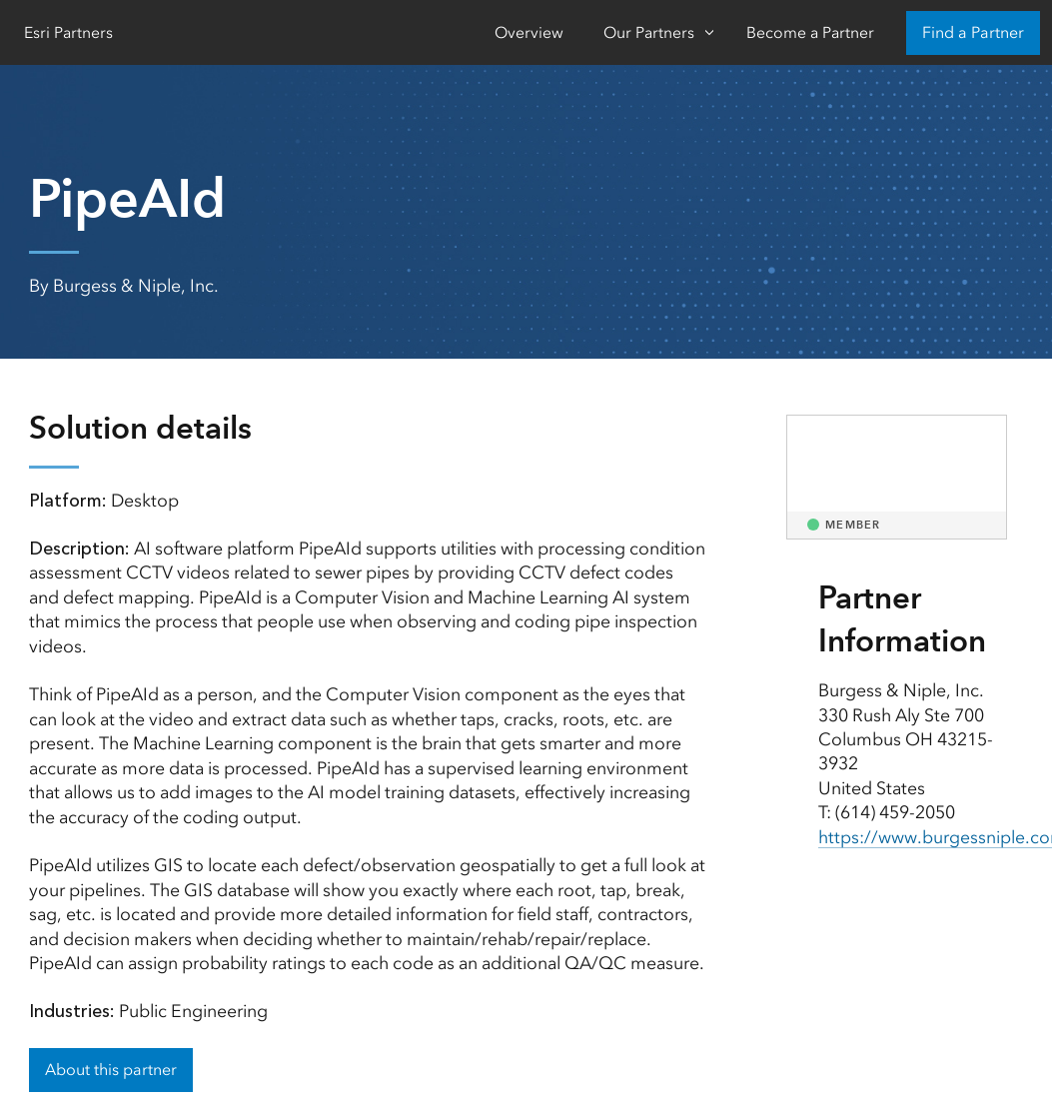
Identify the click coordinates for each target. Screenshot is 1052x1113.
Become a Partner (810, 32)
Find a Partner (973, 32)
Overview (529, 32)
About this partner (111, 1069)
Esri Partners (68, 32)
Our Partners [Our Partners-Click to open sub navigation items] (648, 32)
